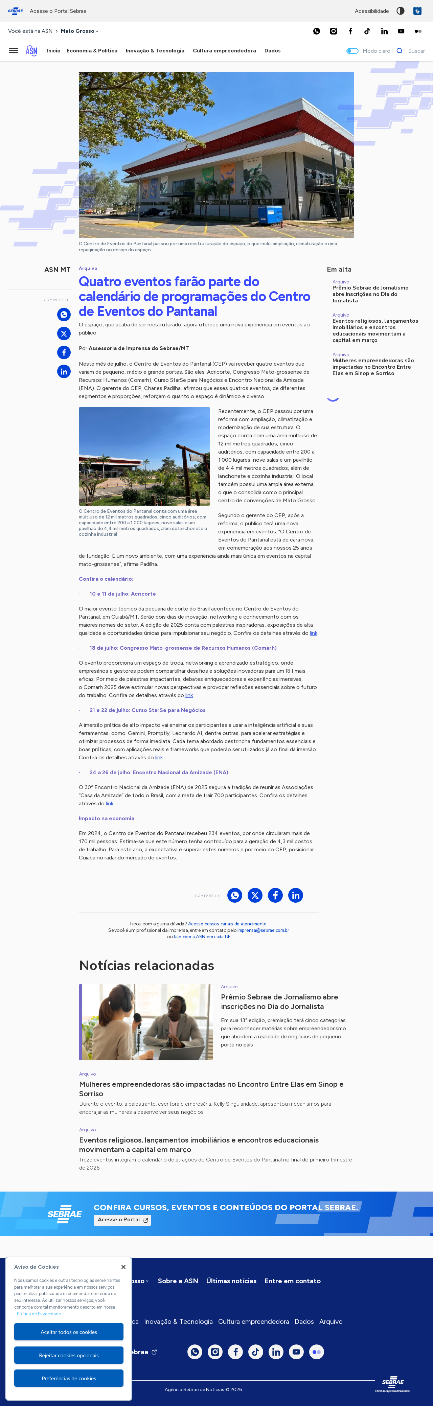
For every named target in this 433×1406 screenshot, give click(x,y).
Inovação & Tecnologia (178, 1321)
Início (54, 50)
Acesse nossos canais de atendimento (227, 924)
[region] (68, 1329)
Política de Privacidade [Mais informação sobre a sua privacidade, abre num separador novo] (39, 1313)
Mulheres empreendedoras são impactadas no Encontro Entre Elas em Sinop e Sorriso (211, 1089)
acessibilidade (372, 11)
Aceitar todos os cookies (69, 1332)
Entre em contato (293, 1281)
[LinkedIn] (384, 31)
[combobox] (80, 31)
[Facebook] (350, 31)
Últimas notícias (231, 1281)
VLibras (417, 10)
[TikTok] (367, 31)
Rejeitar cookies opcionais (69, 1355)
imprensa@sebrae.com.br (263, 930)
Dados (304, 1321)
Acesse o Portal (119, 1219)
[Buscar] (409, 50)
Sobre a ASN (178, 1281)
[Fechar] (123, 1267)
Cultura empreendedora (253, 1321)
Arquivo (331, 1321)
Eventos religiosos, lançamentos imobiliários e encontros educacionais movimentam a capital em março (199, 1144)
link (313, 633)
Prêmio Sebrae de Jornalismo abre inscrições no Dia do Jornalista (279, 1001)
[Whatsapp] (316, 31)
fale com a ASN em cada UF (202, 937)
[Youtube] (401, 31)
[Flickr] (418, 31)
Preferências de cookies (69, 1378)
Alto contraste (400, 10)
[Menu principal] (13, 50)
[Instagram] (333, 31)
